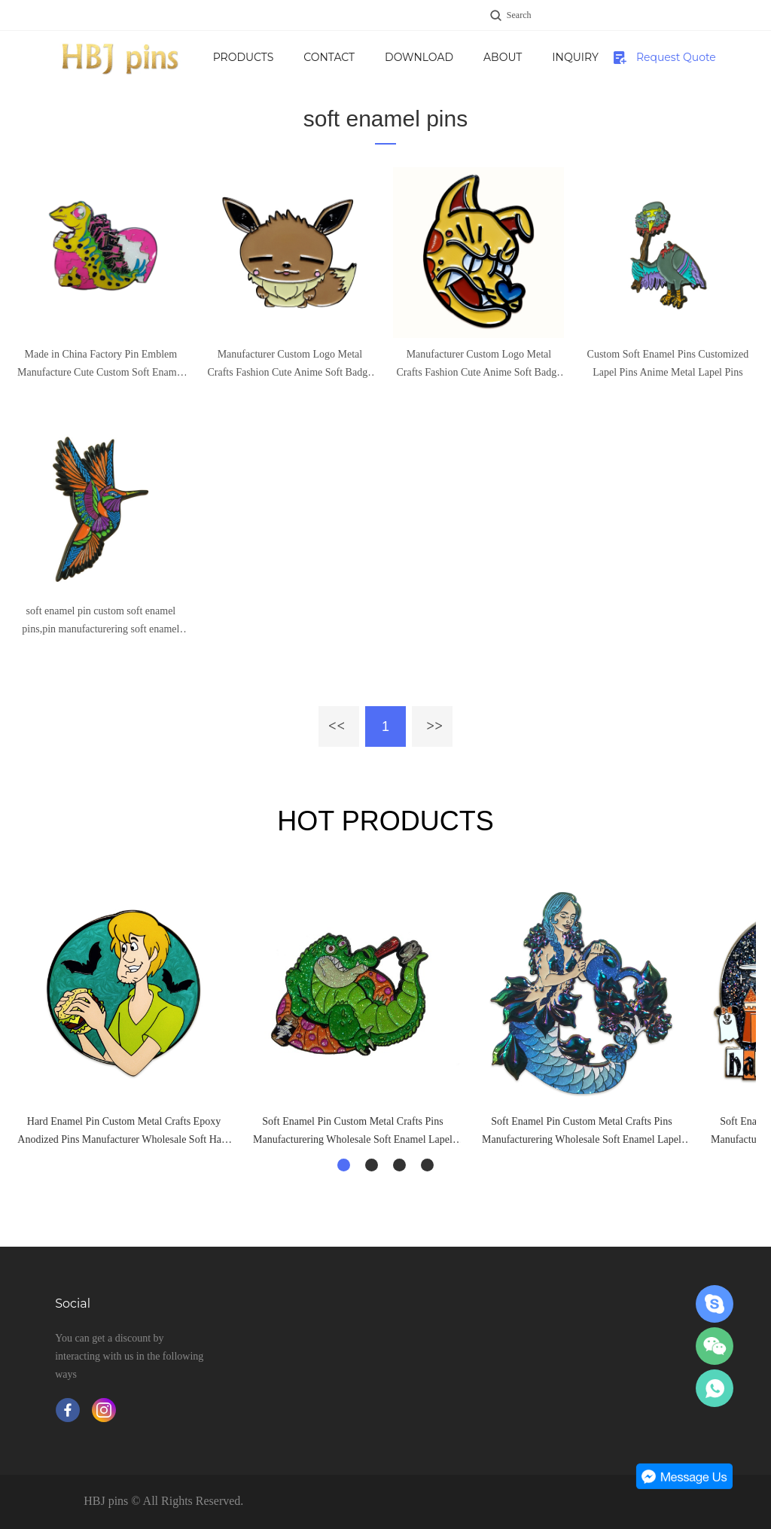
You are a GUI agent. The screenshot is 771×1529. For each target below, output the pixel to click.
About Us (567, 67)
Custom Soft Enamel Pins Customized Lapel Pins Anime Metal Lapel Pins (668, 363)
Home (220, 57)
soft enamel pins (385, 118)
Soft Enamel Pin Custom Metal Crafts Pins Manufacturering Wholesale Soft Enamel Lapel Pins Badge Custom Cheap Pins (353, 1132)
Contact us (383, 67)
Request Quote (676, 57)
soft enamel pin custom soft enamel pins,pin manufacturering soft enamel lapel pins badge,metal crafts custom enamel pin (100, 621)
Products (297, 57)
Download (483, 57)
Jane (714, 1304)
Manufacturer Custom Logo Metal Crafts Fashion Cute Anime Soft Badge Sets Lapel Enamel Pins (289, 365)
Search (519, 15)
